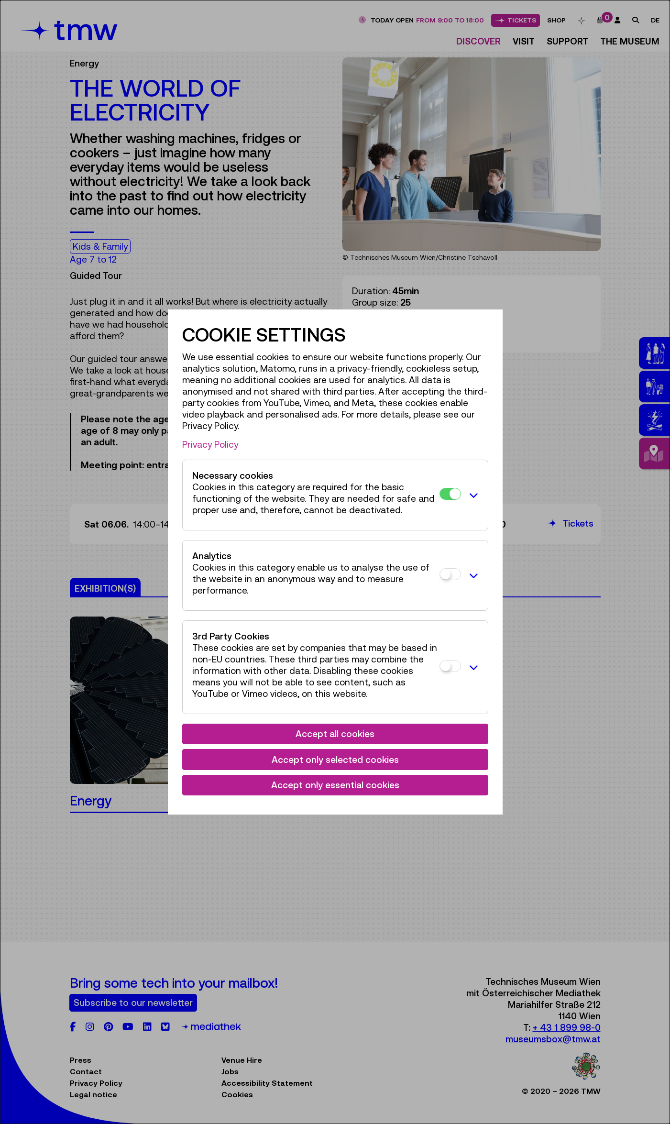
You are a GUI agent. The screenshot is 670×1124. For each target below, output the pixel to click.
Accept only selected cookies (335, 759)
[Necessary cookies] (450, 494)
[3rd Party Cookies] (450, 666)
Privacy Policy (210, 444)
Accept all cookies (335, 733)
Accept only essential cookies (335, 785)
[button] (472, 495)
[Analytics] (450, 574)
